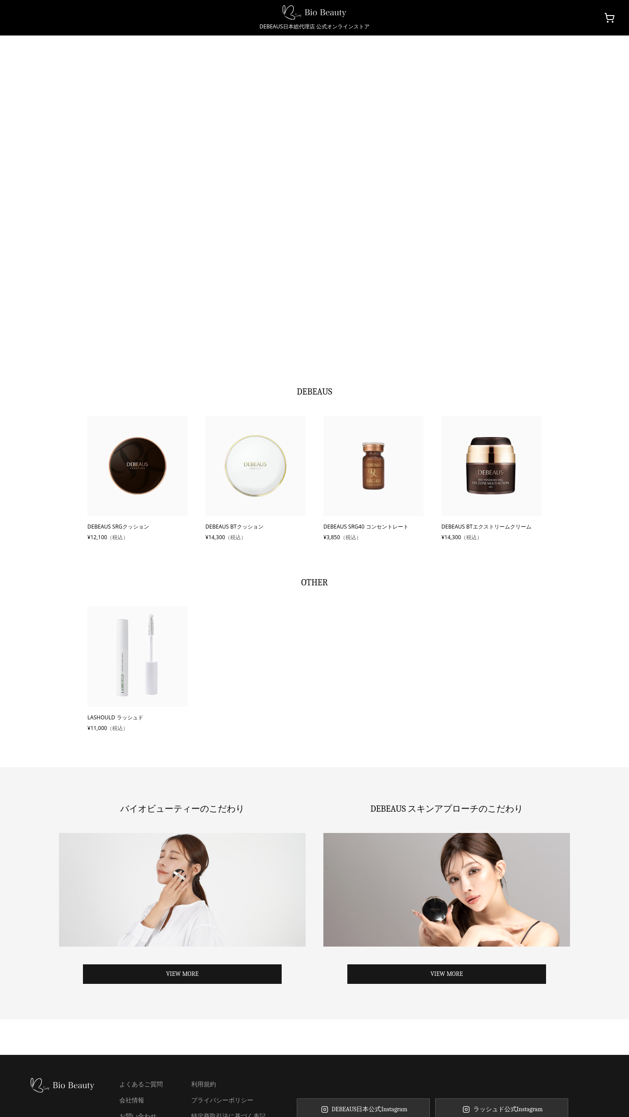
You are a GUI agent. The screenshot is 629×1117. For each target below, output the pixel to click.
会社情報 (131, 1100)
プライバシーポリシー (222, 1100)
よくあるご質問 (141, 1084)
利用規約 (203, 1084)
